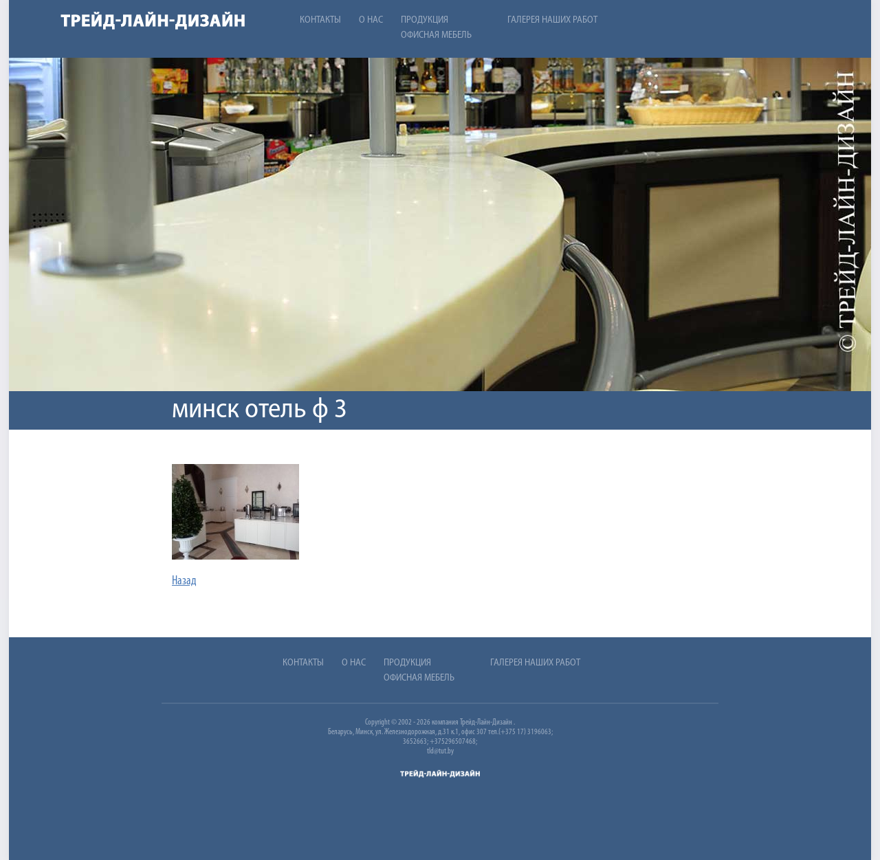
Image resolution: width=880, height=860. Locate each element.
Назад (184, 581)
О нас (371, 20)
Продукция (424, 20)
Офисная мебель (436, 35)
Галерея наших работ (552, 20)
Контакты (320, 20)
